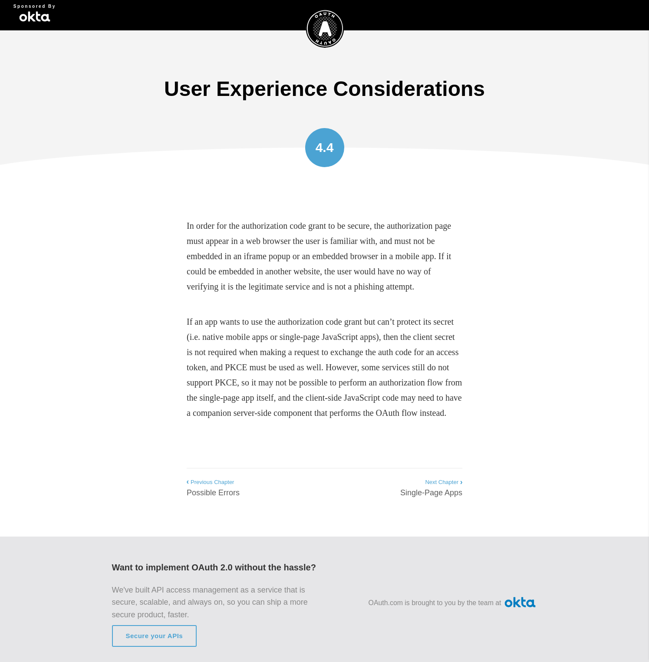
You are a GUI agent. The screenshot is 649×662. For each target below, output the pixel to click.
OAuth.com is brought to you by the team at (453, 602)
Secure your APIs (154, 635)
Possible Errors (213, 487)
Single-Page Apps (431, 487)
